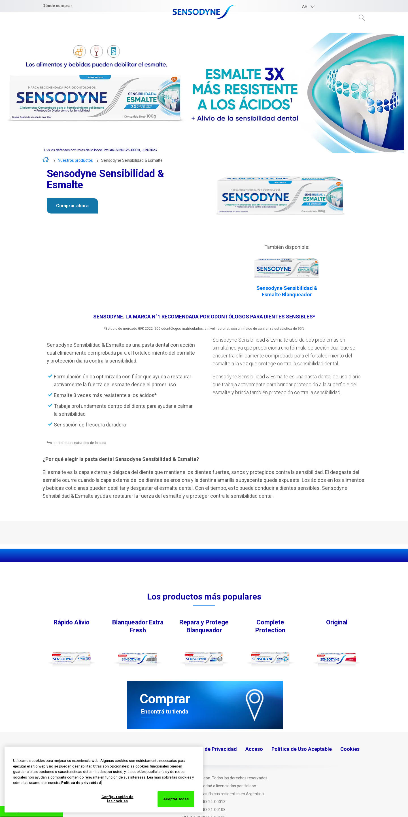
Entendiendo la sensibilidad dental (80, 28)
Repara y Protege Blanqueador (204, 626)
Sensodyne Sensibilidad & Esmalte (132, 160)
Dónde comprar (57, 5)
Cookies (350, 749)
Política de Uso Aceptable (301, 749)
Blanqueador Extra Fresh (137, 626)
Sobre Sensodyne (156, 28)
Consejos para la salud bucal (289, 28)
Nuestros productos (217, 28)
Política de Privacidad (211, 749)
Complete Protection (270, 626)
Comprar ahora (72, 205)
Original (336, 622)
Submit (362, 17)
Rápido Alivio (72, 622)
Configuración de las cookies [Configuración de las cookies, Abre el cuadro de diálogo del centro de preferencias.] (117, 799)
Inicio (46, 160)
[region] (104, 779)
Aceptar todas (176, 799)
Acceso (254, 749)
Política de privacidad (81, 783)
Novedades (352, 28)
